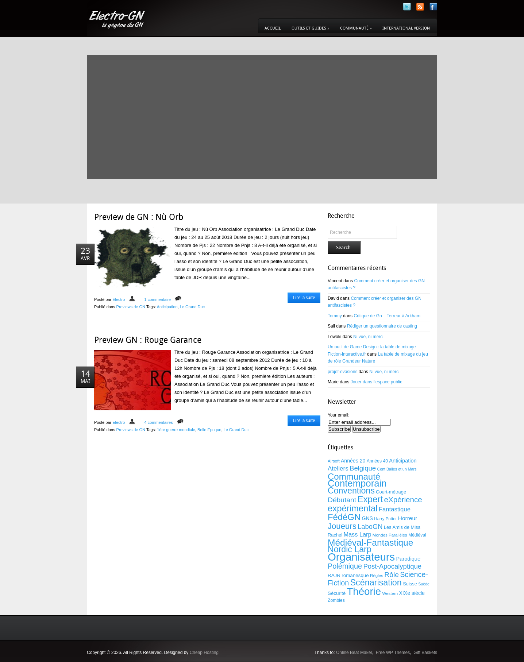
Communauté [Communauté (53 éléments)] (354, 476)
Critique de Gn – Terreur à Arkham (387, 315)
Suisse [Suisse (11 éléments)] (410, 583)
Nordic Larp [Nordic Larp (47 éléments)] (349, 549)
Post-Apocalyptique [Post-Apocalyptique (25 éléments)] (392, 566)
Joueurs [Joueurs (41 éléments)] (342, 526)
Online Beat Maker (354, 652)
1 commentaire (157, 299)
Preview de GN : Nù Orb (138, 217)
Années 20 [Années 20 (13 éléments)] (353, 461)
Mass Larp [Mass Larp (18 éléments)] (357, 534)
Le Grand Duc (192, 307)
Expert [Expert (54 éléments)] (370, 499)
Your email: (339, 415)
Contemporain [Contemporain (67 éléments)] (357, 483)
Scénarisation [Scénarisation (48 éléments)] (375, 582)
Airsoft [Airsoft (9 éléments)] (334, 461)
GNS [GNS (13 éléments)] (367, 518)
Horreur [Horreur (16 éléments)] (407, 518)
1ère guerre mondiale (176, 429)
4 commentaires (158, 422)
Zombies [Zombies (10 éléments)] (336, 600)
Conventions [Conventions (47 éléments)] (351, 490)
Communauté (355, 28)
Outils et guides (310, 28)
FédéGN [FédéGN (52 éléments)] (344, 517)
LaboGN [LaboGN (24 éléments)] (370, 526)
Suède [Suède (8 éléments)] (423, 584)
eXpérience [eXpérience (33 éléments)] (403, 499)
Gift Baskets (425, 652)
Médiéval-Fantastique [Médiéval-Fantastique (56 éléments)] (370, 542)
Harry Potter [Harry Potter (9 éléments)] (385, 518)
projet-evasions (342, 371)
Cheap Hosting (204, 652)
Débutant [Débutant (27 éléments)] (342, 500)
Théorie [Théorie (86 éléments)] (364, 591)
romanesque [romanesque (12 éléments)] (355, 575)
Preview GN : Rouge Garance (147, 340)
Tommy (335, 315)
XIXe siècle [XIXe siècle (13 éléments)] (411, 593)
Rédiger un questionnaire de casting (382, 326)
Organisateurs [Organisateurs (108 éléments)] (361, 557)
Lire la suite (304, 297)
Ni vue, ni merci (368, 336)
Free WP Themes (393, 652)
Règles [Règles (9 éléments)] (376, 575)
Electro (118, 299)
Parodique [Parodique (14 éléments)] (408, 559)
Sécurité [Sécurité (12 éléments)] (337, 593)
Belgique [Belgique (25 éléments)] (363, 468)
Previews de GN (130, 307)
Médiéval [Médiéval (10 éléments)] (417, 535)
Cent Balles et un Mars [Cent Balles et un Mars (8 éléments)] (397, 469)
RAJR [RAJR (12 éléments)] (334, 575)
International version (406, 28)
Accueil (273, 28)
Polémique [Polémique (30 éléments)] (345, 566)
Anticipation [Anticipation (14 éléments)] (402, 461)
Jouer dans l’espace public (376, 381)
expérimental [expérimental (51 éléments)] (353, 508)
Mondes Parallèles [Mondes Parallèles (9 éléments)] (390, 535)
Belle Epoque (209, 429)
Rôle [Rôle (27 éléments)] (391, 574)
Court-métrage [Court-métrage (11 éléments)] (391, 492)
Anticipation (167, 307)
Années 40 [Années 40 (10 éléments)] (377, 461)
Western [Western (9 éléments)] (390, 593)
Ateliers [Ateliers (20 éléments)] (338, 468)
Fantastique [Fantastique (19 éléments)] (395, 509)
